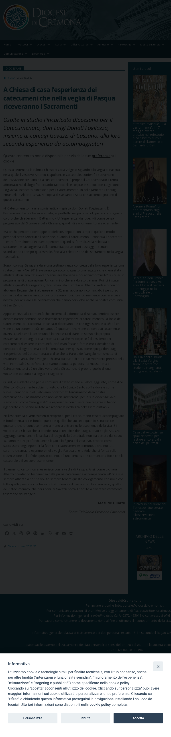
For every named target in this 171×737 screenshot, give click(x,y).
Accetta (138, 718)
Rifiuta (85, 718)
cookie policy (100, 704)
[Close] (158, 666)
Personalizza (32, 718)
